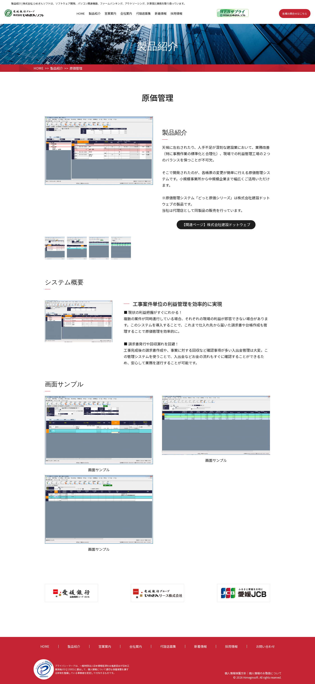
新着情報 (161, 13)
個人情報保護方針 (235, 673)
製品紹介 (94, 13)
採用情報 (176, 13)
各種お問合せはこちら (294, 13)
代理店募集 (143, 13)
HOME (81, 13)
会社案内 (126, 13)
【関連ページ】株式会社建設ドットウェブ (216, 224)
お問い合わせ (265, 646)
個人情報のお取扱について (265, 673)
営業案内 (110, 13)
